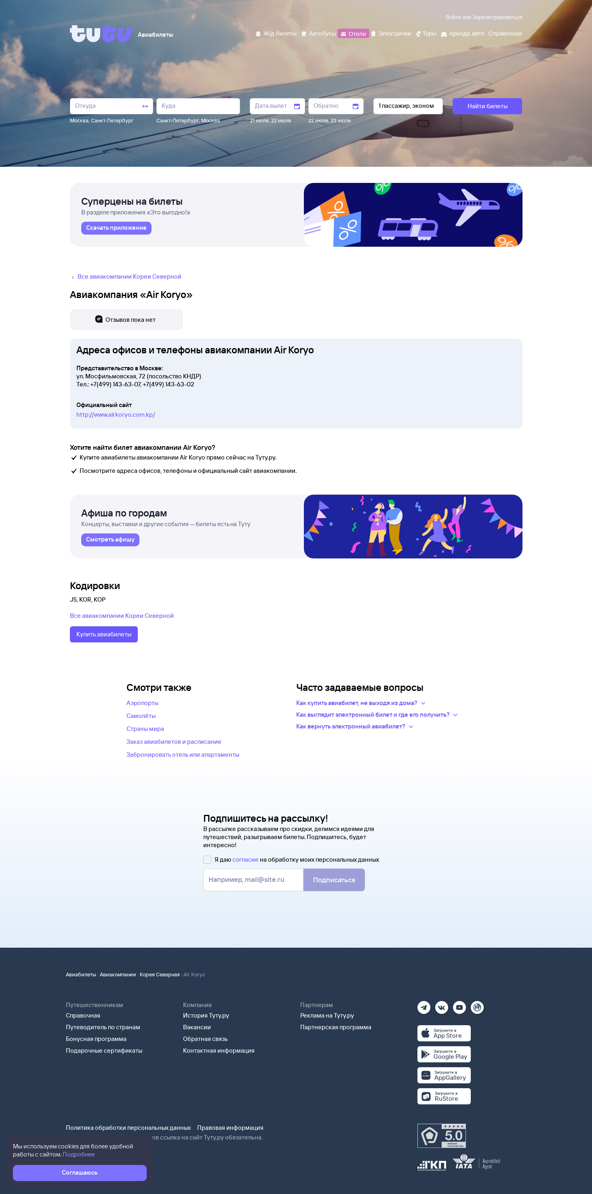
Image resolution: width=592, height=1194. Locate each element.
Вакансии (197, 1027)
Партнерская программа (335, 1027)
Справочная (83, 1015)
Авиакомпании (118, 974)
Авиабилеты (81, 974)
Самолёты (141, 716)
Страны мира (145, 728)
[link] (116, 228)
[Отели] (353, 32)
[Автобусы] (318, 32)
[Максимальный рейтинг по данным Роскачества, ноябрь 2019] (441, 1136)
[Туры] (425, 32)
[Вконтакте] (441, 1005)
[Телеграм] (423, 1005)
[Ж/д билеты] (276, 32)
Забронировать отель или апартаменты (182, 754)
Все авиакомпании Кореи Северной (122, 615)
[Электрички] (390, 32)
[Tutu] (101, 33)
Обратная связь (205, 1039)
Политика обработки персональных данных (128, 1127)
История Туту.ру (206, 1015)
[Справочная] (505, 32)
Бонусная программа (96, 1039)
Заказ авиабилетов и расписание (173, 741)
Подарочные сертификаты (104, 1050)
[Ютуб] (459, 1005)
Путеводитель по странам (103, 1027)
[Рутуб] (477, 1005)
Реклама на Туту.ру (327, 1015)
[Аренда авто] (462, 32)
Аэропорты (142, 703)
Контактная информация (219, 1050)
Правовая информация (230, 1127)
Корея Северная (160, 974)
